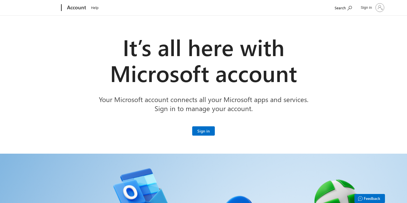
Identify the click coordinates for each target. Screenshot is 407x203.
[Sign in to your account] (372, 7)
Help (95, 7)
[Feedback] (369, 198)
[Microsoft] (39, 8)
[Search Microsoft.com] (343, 7)
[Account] (76, 8)
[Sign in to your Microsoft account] (203, 131)
